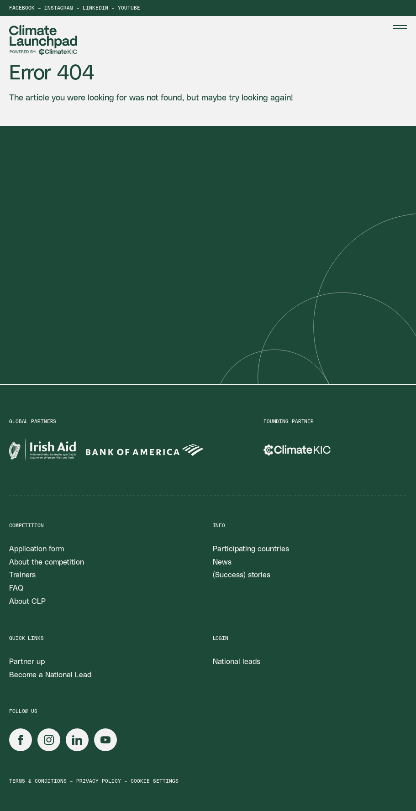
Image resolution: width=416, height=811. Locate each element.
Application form (36, 549)
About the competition (46, 562)
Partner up (27, 661)
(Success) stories (241, 575)
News (222, 562)
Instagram (58, 7)
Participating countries (251, 549)
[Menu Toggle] (400, 27)
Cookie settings (155, 781)
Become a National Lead (50, 675)
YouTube (129, 7)
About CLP (27, 601)
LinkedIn (95, 7)
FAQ (16, 588)
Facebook (22, 7)
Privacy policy (98, 781)
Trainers (22, 575)
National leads (236, 661)
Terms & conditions (38, 781)
